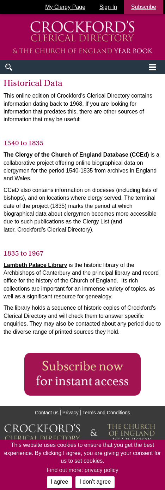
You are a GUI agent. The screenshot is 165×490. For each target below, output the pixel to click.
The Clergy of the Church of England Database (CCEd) (76, 155)
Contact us (47, 412)
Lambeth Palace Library (35, 265)
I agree (59, 482)
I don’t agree (95, 482)
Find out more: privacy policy (82, 470)
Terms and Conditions (106, 412)
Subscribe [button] (143, 7)
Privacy (70, 412)
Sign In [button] (108, 7)
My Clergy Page (65, 7)
